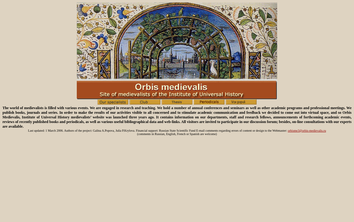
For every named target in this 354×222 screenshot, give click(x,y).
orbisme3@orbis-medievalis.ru (307, 130)
